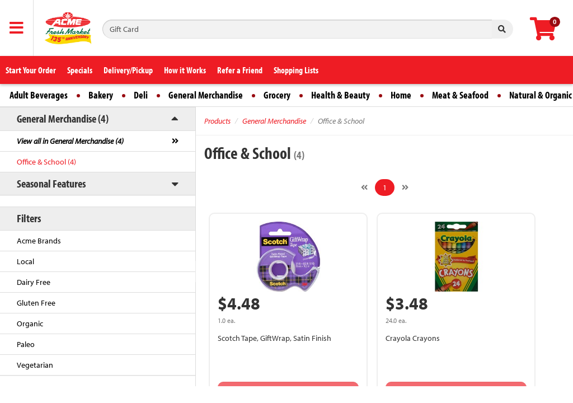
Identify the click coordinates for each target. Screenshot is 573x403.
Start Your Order (31, 70)
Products (217, 121)
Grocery (277, 94)
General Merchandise (205, 94)
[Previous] (364, 187)
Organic (30, 323)
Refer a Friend (239, 70)
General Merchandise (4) (63, 118)
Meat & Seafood (460, 94)
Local (25, 261)
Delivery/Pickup (128, 70)
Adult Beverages (39, 94)
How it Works (185, 70)
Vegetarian (35, 365)
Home (401, 94)
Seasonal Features (51, 183)
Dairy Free (33, 282)
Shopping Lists (296, 70)
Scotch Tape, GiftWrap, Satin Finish (274, 338)
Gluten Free (36, 303)
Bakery (100, 94)
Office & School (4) (46, 162)
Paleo (26, 344)
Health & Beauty (340, 94)
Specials (79, 70)
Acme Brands (39, 241)
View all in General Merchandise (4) (70, 141)
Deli (141, 94)
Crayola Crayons (413, 338)
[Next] (405, 187)
